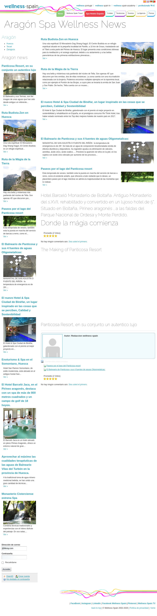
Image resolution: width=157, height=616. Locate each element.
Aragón (9, 37)
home (152, 608)
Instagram (86, 603)
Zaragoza (11, 49)
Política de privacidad (139, 608)
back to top (96, 608)
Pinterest (132, 603)
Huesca (10, 43)
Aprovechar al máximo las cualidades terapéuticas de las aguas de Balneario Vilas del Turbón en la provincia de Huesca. (19, 465)
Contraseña (7, 553)
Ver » (5, 105)
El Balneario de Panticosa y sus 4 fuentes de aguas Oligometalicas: (19, 248)
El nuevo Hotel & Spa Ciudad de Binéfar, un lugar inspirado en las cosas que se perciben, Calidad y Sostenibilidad (19, 306)
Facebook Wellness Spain (114, 603)
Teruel (9, 46)
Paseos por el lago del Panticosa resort (66, 168)
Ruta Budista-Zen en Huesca (59, 39)
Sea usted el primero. (78, 241)
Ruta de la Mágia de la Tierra (59, 69)
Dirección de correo (11, 545)
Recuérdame (11, 562)
